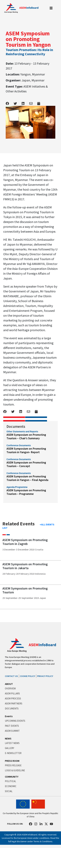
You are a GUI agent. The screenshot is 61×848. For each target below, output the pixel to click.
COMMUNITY (11, 776)
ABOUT (9, 683)
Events (9, 716)
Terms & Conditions (43, 841)
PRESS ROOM (12, 760)
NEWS (8, 738)
